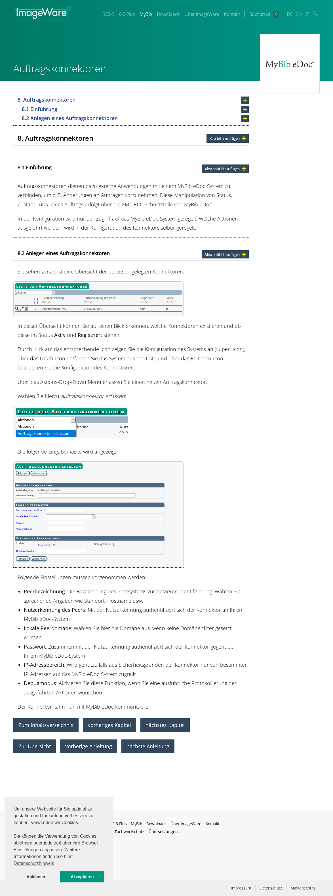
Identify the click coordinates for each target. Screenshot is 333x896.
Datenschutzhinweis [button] (34, 863)
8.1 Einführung (39, 109)
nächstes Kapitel (165, 725)
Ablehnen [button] (35, 876)
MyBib (146, 14)
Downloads (168, 14)
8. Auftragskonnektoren (46, 99)
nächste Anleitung (148, 746)
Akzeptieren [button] (82, 876)
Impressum (241, 888)
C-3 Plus (127, 14)
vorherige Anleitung (88, 746)
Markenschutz (302, 888)
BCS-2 (108, 14)
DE (289, 14)
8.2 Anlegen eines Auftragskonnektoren (70, 118)
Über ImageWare (201, 14)
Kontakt (232, 14)
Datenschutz (271, 888)
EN (299, 14)
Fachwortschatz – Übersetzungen (146, 831)
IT (307, 14)
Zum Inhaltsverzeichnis (45, 725)
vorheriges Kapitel (109, 725)
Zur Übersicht (34, 746)
